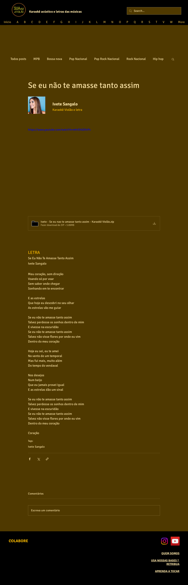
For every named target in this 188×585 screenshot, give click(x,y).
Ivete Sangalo (36, 447)
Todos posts (18, 59)
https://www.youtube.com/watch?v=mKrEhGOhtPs (59, 129)
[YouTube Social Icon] (175, 541)
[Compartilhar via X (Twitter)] (38, 459)
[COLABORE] (18, 541)
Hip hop (158, 59)
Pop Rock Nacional (106, 59)
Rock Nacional (136, 59)
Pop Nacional (78, 59)
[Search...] (154, 10)
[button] (173, 59)
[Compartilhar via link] (47, 459)
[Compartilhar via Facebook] (29, 459)
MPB (36, 59)
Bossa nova (54, 59)
